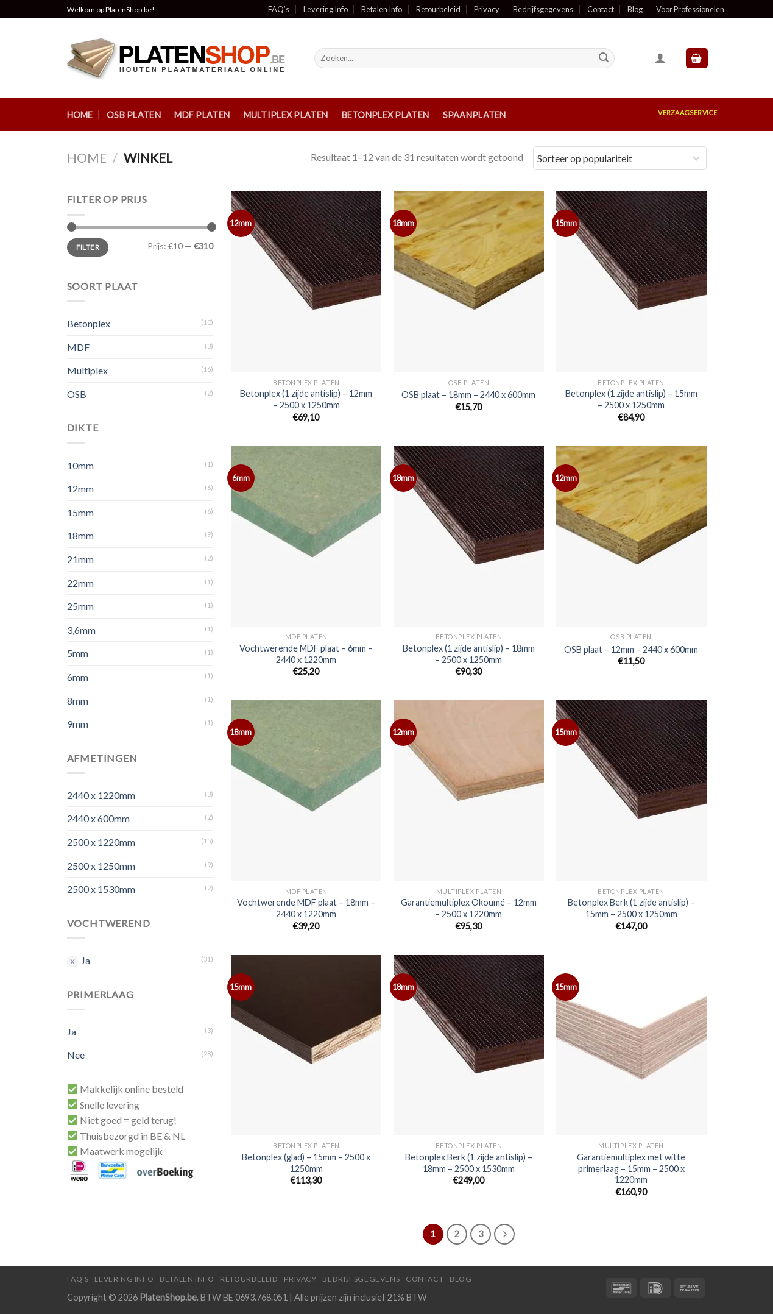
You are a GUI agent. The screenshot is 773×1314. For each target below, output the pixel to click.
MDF (78, 347)
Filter (87, 247)
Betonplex (88, 323)
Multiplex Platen (286, 115)
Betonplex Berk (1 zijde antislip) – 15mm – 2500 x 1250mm (631, 908)
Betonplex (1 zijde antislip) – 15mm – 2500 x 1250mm (631, 399)
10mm (80, 465)
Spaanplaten (474, 115)
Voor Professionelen (690, 9)
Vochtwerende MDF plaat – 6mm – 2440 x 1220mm (306, 654)
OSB (76, 394)
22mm (80, 583)
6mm (77, 677)
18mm (80, 535)
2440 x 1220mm (101, 795)
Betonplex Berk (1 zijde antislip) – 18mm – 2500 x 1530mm (468, 1163)
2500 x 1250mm (101, 866)
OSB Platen (134, 115)
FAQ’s (278, 9)
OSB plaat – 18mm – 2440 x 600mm (468, 394)
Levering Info (325, 9)
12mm (80, 488)
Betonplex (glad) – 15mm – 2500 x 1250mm (306, 1163)
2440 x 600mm (98, 818)
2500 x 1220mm (101, 842)
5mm (77, 653)
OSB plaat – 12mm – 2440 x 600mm (631, 649)
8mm (77, 700)
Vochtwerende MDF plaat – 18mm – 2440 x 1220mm (306, 908)
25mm (80, 606)
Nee (76, 1054)
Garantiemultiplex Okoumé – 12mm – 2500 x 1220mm (469, 908)
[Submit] (603, 58)
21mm (80, 559)
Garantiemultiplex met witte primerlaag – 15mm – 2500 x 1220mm (631, 1168)
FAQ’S (78, 1279)
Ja (85, 960)
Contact (600, 9)
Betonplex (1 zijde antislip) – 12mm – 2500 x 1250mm (306, 399)
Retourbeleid (438, 9)
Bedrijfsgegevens (543, 9)
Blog (635, 9)
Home (80, 115)
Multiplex (87, 370)
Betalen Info (381, 9)
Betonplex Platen (385, 115)
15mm (80, 512)
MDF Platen (202, 115)
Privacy (486, 9)
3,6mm (81, 630)
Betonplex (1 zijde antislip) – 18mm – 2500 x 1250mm (469, 654)
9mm (77, 724)
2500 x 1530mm (101, 889)
